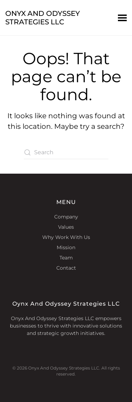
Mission (66, 247)
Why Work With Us (66, 237)
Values (66, 227)
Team (66, 257)
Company (66, 217)
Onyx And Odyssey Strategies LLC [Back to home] (42, 17)
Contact (66, 268)
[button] (122, 17)
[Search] (66, 152)
